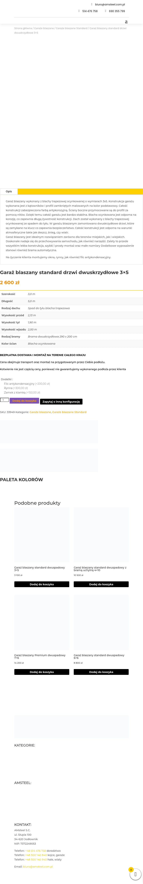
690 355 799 (117, 11)
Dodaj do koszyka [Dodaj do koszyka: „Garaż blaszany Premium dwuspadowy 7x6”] (42, 672)
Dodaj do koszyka (24, 400)
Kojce (18, 760)
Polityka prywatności (28, 801)
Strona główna (23, 28)
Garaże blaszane (44, 28)
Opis (9, 191)
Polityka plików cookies (29, 810)
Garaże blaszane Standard (72, 28)
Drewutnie (21, 764)
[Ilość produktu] (4, 400)
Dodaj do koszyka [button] (101, 584)
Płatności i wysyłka (26, 806)
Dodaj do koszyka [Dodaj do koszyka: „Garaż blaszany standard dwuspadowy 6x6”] (101, 672)
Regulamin (21, 797)
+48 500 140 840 (36, 855)
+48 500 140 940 (36, 859)
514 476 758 (90, 11)
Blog (17, 793)
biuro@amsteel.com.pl (110, 4)
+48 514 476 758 (35, 850)
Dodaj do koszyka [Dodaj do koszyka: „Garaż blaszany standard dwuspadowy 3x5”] (42, 584)
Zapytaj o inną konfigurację (61, 401)
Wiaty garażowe (24, 773)
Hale (17, 768)
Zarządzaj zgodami (26, 815)
